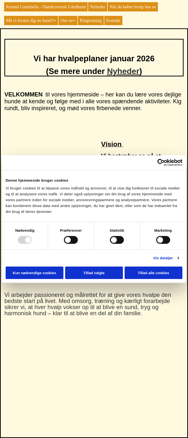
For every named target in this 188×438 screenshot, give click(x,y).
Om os (66, 20)
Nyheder (97, 6)
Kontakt (113, 20)
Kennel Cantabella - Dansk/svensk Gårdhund (46, 6)
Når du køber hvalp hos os (133, 6)
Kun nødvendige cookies (34, 273)
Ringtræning (91, 20)
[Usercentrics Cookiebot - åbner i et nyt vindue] (161, 162)
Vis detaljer (163, 258)
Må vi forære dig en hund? (29, 20)
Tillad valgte (94, 273)
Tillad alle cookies (153, 273)
